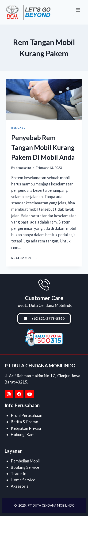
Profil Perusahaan (26, 415)
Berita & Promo (24, 421)
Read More (24, 258)
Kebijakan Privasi (26, 428)
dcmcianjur (23, 168)
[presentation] (44, 99)
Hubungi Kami (23, 434)
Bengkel (18, 127)
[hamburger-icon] (78, 10)
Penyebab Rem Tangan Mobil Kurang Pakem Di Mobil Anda (43, 147)
